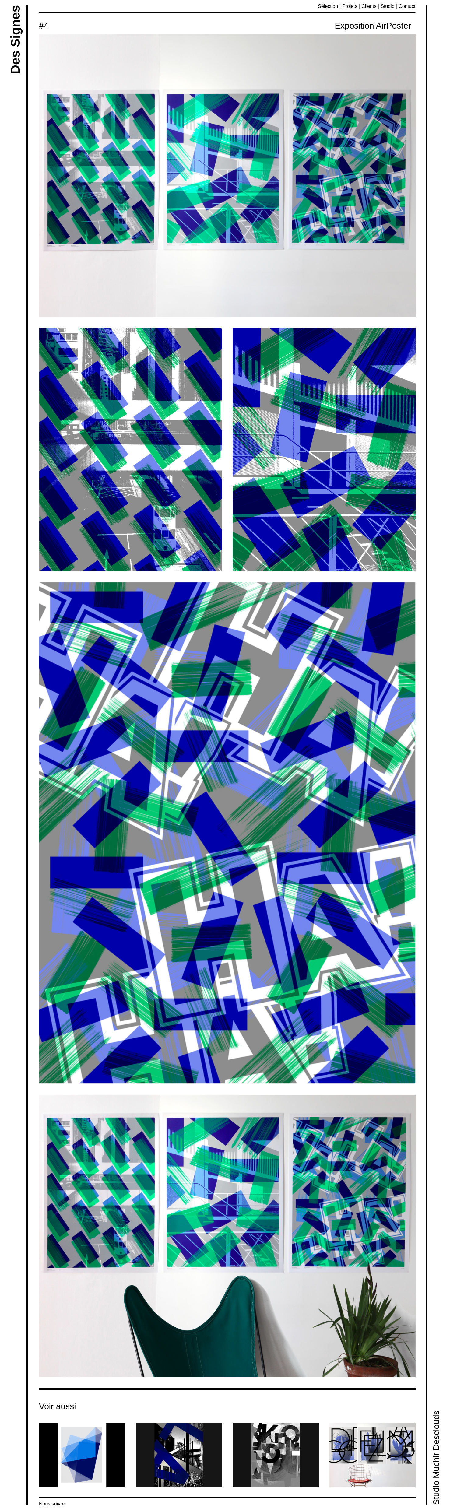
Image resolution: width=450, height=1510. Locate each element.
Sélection (328, 6)
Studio (387, 6)
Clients (369, 6)
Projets (349, 6)
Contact (407, 6)
